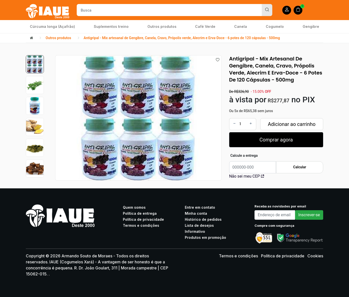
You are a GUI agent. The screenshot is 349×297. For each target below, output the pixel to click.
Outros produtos (162, 26)
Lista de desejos (199, 225)
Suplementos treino (111, 26)
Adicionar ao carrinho (291, 124)
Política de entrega (140, 213)
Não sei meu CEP (246, 176)
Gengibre (311, 26)
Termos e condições (141, 225)
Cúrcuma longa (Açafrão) (52, 26)
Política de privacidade (143, 219)
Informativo (195, 231)
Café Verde (205, 26)
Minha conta (196, 213)
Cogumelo (275, 26)
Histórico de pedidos (203, 219)
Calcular (299, 167)
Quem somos (134, 207)
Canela (240, 26)
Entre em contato (200, 207)
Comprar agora (276, 140)
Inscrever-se (309, 214)
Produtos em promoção (205, 237)
